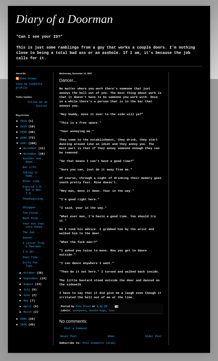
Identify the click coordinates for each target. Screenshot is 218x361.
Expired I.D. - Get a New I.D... (34, 190)
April (28, 306)
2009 (24, 132)
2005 (24, 324)
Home (111, 336)
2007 (24, 143)
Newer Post (68, 336)
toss (112, 310)
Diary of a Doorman (64, 18)
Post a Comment (75, 328)
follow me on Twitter (37, 104)
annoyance (79, 310)
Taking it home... (30, 174)
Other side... (33, 181)
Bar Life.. (31, 167)
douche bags (97, 310)
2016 (24, 121)
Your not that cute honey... (35, 225)
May (26, 300)
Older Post (153, 336)
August (29, 284)
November (30, 153)
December (30, 148)
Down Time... (33, 257)
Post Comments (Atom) (99, 343)
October (30, 273)
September (31, 278)
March (28, 312)
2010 (24, 126)
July (27, 289)
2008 (24, 137)
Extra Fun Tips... (30, 264)
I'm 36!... (31, 251)
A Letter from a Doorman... (34, 245)
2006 (24, 319)
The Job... (31, 232)
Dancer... (30, 237)
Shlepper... (32, 207)
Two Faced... (33, 212)
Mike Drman (28, 78)
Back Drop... (33, 218)
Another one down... (32, 160)
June (27, 295)
